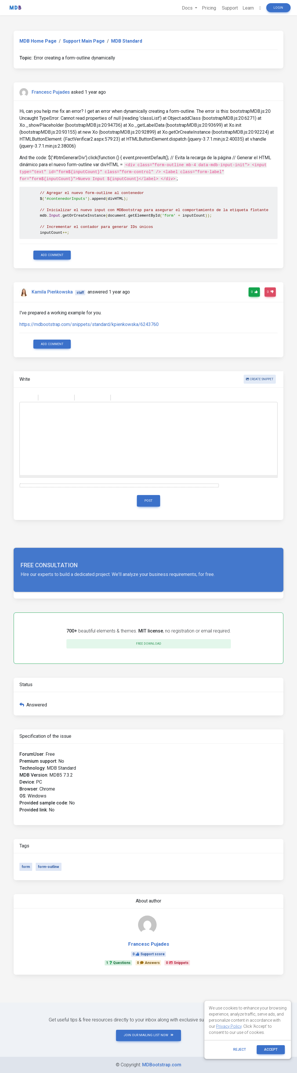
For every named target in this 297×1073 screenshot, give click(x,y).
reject (239, 1049)
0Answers (148, 963)
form (26, 867)
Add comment (52, 255)
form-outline (48, 867)
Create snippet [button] (260, 379)
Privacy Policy (229, 1026)
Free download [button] (148, 644)
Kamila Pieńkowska (52, 292)
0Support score (149, 954)
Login (278, 8)
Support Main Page (84, 41)
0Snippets (177, 963)
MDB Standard (126, 41)
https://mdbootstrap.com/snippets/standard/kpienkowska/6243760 (89, 324)
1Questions (118, 963)
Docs (188, 8)
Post (148, 501)
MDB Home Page (38, 41)
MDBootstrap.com (161, 1064)
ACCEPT (271, 1049)
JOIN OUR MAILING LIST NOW (148, 1035)
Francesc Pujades (51, 92)
